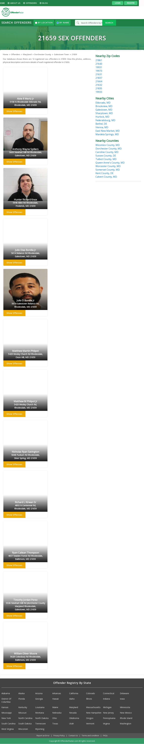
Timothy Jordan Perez (25, 604)
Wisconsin (23, 729)
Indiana (106, 698)
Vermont (90, 723)
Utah (71, 723)
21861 (99, 60)
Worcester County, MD (108, 166)
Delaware (124, 693)
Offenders (36, 3)
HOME (7, 3)
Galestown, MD (104, 109)
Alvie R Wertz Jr (25, 102)
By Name (63, 22)
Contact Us (73, 735)
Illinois (89, 698)
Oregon (89, 718)
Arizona (38, 693)
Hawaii (55, 698)
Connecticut (108, 693)
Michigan (107, 707)
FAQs (105, 735)
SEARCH (109, 22)
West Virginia (7, 729)
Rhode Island (126, 718)
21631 (99, 74)
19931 (99, 67)
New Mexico (126, 712)
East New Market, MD (108, 130)
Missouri (22, 712)
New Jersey (108, 712)
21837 (99, 77)
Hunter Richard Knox (25, 203)
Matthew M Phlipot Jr (25, 405)
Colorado (90, 693)
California (73, 693)
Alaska (21, 693)
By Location (44, 22)
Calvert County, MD (106, 176)
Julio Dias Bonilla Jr (25, 253)
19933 (99, 92)
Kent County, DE (104, 173)
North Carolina (25, 718)
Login (122, 3)
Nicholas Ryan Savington (25, 455)
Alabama (5, 693)
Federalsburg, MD (105, 120)
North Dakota (41, 718)
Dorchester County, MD (109, 148)
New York (6, 718)
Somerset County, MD (108, 169)
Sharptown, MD (104, 113)
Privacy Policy (59, 735)
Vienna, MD (102, 127)
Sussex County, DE (106, 155)
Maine (55, 707)
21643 (99, 63)
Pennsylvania (109, 718)
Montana (39, 712)
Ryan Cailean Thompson (25, 556)
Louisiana (39, 707)
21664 (99, 81)
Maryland (73, 707)
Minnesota (125, 707)
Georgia (39, 698)
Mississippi (6, 712)
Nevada (73, 712)
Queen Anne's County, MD (110, 162)
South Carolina (8, 723)
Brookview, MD (104, 106)
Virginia (106, 723)
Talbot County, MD (106, 159)
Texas (55, 723)
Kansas (4, 707)
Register (136, 3)
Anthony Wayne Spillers (25, 152)
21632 (99, 85)
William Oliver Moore (25, 657)
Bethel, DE (101, 123)
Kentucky (22, 707)
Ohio (54, 718)
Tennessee (40, 723)
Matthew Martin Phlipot (25, 354)
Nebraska (56, 712)
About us (20, 3)
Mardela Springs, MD (107, 134)
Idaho (72, 698)
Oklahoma (74, 718)
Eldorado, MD (103, 102)
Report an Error (43, 735)
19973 (99, 70)
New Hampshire (93, 712)
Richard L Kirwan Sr (25, 505)
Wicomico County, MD (108, 145)
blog (50, 3)
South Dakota (25, 723)
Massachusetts (93, 707)
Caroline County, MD (107, 152)
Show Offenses (14, 111)
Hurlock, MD (102, 116)
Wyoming (39, 729)
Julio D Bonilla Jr (25, 304)
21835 (99, 88)
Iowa (122, 698)
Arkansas (56, 693)
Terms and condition (90, 735)
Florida (21, 698)
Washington (125, 723)
